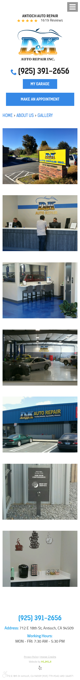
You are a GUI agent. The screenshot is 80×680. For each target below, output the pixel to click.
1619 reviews (52, 20)
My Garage (40, 83)
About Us (25, 115)
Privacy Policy (31, 656)
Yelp (40, 668)
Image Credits (48, 656)
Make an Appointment (40, 99)
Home (8, 115)
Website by (40, 662)
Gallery (45, 115)
